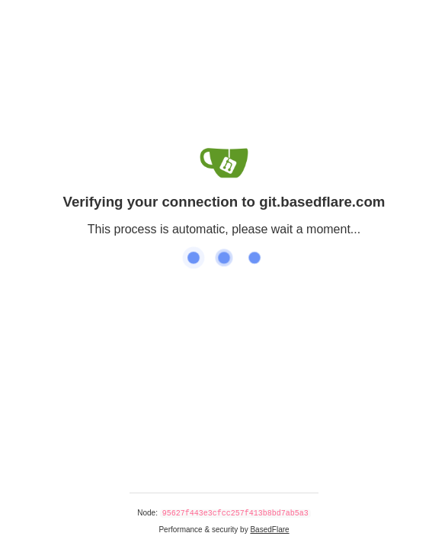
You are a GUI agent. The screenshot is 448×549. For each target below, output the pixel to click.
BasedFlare (269, 529)
